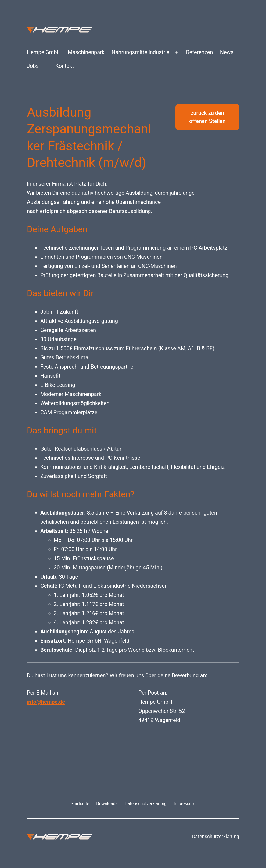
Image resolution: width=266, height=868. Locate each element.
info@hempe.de (46, 702)
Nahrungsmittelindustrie (140, 52)
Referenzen (199, 52)
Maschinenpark (86, 52)
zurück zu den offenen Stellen (207, 117)
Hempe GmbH (44, 52)
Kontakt (64, 66)
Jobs (33, 66)
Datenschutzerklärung (215, 836)
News (226, 52)
